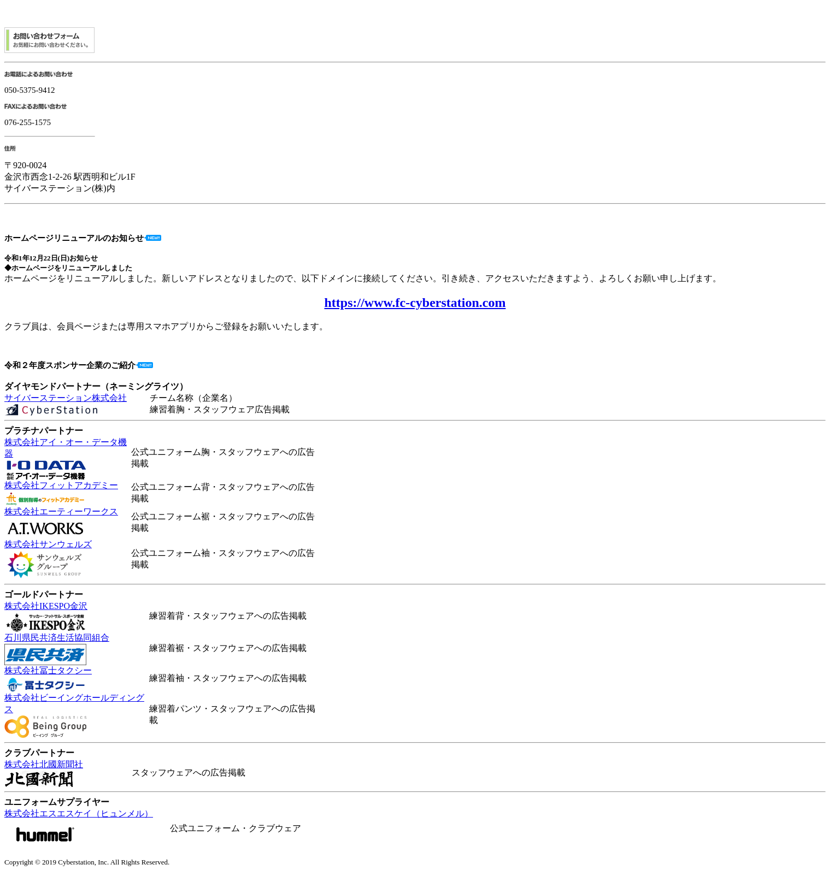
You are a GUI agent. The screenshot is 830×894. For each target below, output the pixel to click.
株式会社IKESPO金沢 (45, 606)
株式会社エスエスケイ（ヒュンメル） (78, 813)
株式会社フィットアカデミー (61, 485)
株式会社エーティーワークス (61, 511)
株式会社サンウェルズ (48, 544)
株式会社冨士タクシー (48, 670)
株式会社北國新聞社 (43, 764)
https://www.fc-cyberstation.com (415, 302)
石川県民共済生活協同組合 (56, 637)
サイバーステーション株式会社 (65, 397)
